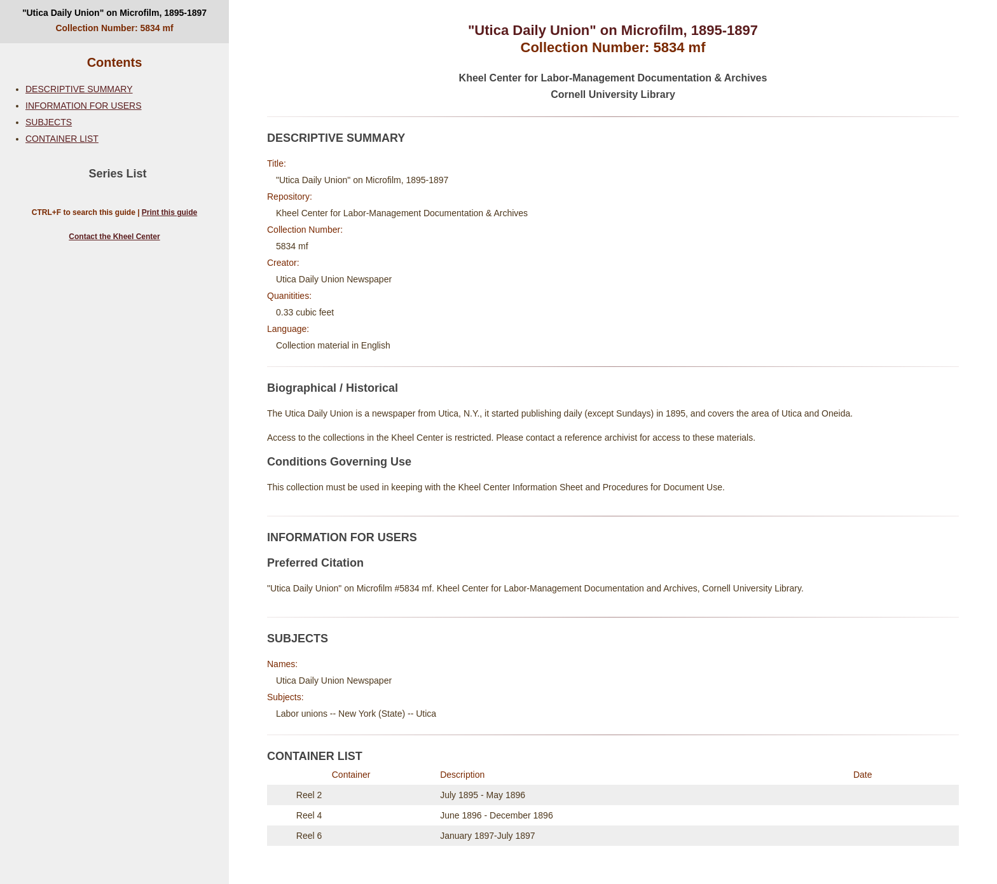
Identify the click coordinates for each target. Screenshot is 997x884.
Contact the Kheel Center (114, 236)
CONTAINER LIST (62, 139)
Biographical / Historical (332, 388)
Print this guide (169, 212)
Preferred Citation (315, 562)
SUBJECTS (48, 122)
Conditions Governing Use (339, 461)
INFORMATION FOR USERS (83, 105)
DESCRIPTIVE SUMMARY (79, 89)
